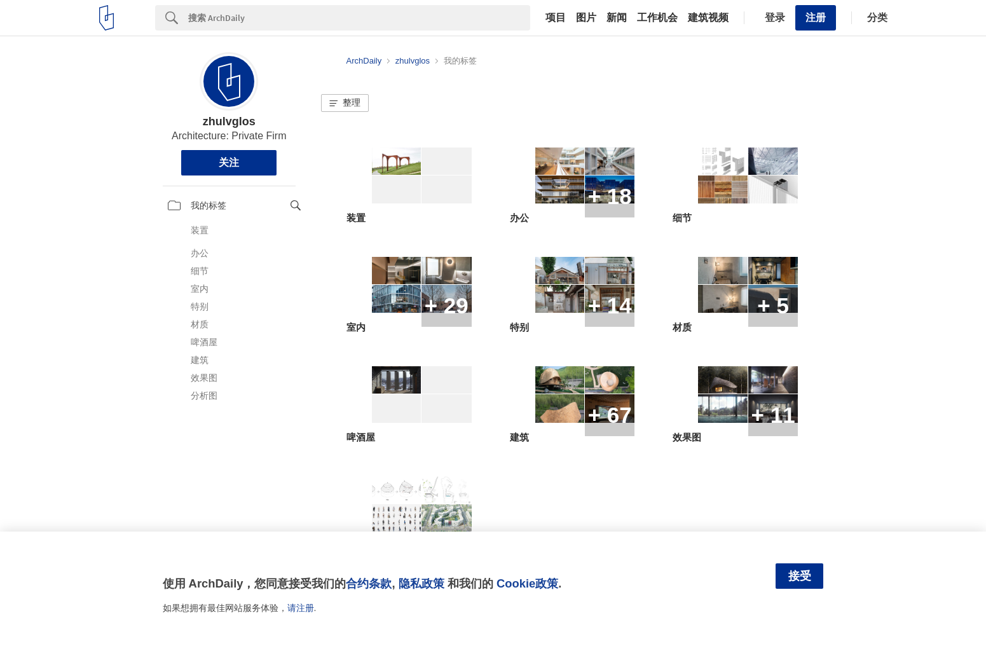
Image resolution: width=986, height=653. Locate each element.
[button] (345, 103)
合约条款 (369, 583)
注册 (815, 17)
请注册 (300, 608)
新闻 (616, 18)
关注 (229, 162)
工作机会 (657, 18)
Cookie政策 (527, 583)
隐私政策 (421, 583)
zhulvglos (229, 121)
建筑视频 (708, 18)
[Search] (359, 18)
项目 (555, 18)
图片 (586, 18)
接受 (799, 576)
